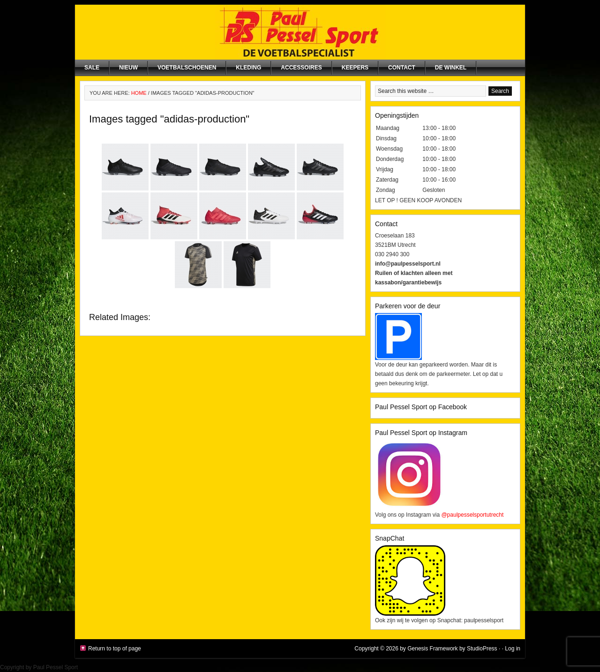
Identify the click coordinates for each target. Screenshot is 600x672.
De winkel (450, 67)
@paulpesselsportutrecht (472, 515)
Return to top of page (114, 648)
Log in (512, 648)
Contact (401, 67)
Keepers (355, 67)
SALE (91, 67)
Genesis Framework (432, 648)
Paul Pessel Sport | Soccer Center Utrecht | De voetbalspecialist (300, 32)
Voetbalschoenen (187, 67)
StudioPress (482, 648)
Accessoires (301, 67)
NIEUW (128, 67)
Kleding (248, 67)
